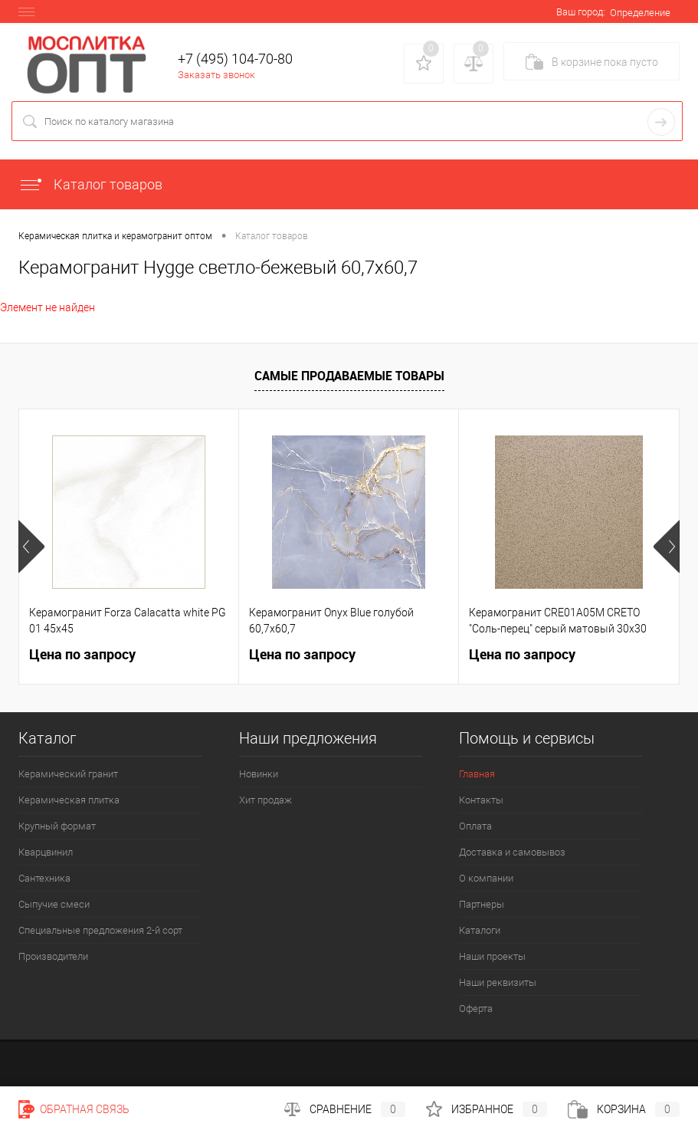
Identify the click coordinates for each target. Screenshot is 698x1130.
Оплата (475, 826)
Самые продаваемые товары (349, 375)
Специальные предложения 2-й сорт (100, 930)
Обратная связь (73, 1109)
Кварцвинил (45, 852)
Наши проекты (492, 956)
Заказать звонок (216, 74)
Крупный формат (57, 826)
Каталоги (479, 930)
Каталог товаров (90, 184)
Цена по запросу (82, 654)
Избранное (486, 1109)
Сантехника (44, 878)
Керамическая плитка (69, 800)
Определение (640, 12)
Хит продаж (265, 800)
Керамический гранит (68, 774)
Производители (53, 956)
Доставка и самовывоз (512, 852)
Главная (477, 774)
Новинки (258, 774)
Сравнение (344, 1109)
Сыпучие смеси (54, 904)
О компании (486, 878)
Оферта (476, 1008)
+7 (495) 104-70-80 (235, 59)
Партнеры (481, 904)
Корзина (624, 1109)
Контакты (481, 800)
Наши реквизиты (497, 982)
